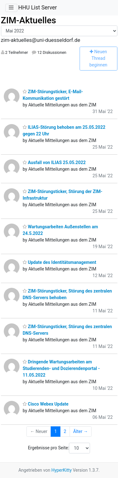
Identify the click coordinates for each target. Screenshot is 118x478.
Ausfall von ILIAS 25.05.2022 (54, 162)
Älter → (80, 431)
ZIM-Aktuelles (28, 20)
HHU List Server (37, 7)
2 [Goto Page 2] (65, 431)
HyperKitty (61, 470)
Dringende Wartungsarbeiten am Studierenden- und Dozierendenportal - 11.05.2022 (61, 368)
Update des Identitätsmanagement (59, 262)
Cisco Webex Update (46, 404)
